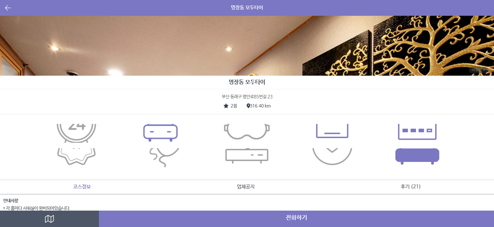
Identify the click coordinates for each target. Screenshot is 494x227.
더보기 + (478, 70)
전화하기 (296, 217)
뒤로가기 (8, 8)
